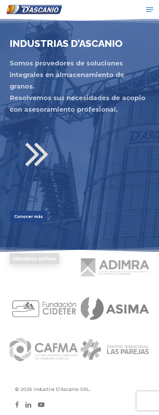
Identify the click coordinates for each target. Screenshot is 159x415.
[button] (149, 9)
